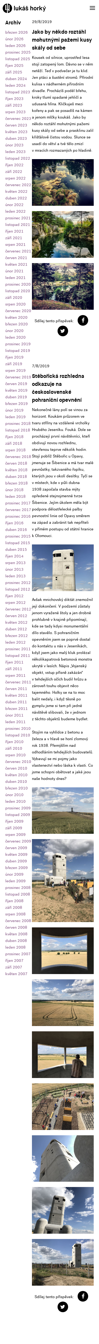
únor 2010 (14, 794)
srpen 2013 (15, 562)
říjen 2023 (14, 98)
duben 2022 (16, 198)
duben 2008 (16, 940)
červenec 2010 (18, 761)
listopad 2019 (17, 350)
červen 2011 (16, 688)
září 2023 (13, 105)
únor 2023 (14, 145)
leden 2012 (15, 642)
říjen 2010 (14, 741)
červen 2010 (16, 768)
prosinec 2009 (18, 808)
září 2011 (13, 668)
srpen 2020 (15, 304)
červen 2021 (16, 257)
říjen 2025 (14, 65)
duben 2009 (16, 861)
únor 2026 (14, 39)
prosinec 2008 (18, 887)
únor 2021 (14, 271)
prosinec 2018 (18, 423)
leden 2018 (15, 496)
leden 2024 (15, 85)
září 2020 (13, 297)
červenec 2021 (18, 251)
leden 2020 (15, 337)
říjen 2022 (14, 165)
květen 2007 (16, 973)
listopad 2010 (17, 735)
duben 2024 (16, 78)
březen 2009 (16, 867)
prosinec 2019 (18, 344)
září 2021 (13, 237)
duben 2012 (16, 629)
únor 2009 (14, 874)
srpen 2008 (15, 914)
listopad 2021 (17, 224)
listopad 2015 (17, 542)
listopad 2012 (17, 589)
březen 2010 (16, 788)
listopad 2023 (17, 92)
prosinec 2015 (18, 536)
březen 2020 (16, 324)
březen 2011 (16, 708)
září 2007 (13, 967)
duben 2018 (16, 476)
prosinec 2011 (18, 649)
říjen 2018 (14, 436)
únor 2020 (14, 330)
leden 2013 (15, 576)
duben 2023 (16, 138)
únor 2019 (14, 410)
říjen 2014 (14, 556)
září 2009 (13, 828)
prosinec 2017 (18, 503)
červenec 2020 (18, 310)
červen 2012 (16, 615)
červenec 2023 (18, 118)
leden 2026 (15, 45)
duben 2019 (16, 397)
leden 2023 (15, 151)
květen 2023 (16, 131)
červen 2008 (16, 927)
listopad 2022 (17, 158)
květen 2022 (16, 191)
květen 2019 (16, 390)
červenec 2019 (18, 377)
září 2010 (13, 748)
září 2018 (13, 443)
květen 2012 (16, 622)
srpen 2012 (15, 602)
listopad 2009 (17, 814)
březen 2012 (16, 635)
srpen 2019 (15, 370)
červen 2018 (16, 463)
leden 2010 (15, 801)
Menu (91, 4)
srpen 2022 (15, 178)
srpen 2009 (15, 834)
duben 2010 (16, 781)
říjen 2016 (14, 523)
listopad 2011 (17, 655)
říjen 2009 (14, 821)
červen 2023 (16, 125)
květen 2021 (16, 264)
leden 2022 (15, 211)
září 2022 (13, 171)
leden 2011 (15, 721)
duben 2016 (16, 529)
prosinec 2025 (18, 52)
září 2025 (13, 72)
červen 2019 (16, 383)
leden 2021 (15, 277)
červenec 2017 (18, 509)
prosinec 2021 (18, 218)
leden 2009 (15, 881)
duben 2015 (16, 549)
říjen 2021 (14, 231)
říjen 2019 (14, 357)
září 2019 (13, 363)
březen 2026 (16, 32)
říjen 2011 (14, 662)
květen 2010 (16, 775)
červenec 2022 (18, 184)
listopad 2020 (17, 291)
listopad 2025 (17, 58)
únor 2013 (14, 569)
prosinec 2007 (18, 954)
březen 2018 (16, 483)
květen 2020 (16, 317)
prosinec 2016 (18, 516)
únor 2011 (14, 715)
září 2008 (13, 907)
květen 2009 (16, 854)
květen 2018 (16, 470)
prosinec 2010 (18, 728)
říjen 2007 (14, 960)
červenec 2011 (18, 682)
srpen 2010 (15, 755)
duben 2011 (16, 702)
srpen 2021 (15, 244)
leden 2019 (15, 416)
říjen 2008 (14, 900)
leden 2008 (15, 947)
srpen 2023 (15, 112)
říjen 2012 (14, 596)
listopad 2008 (17, 894)
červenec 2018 (18, 456)
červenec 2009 (18, 841)
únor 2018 (14, 489)
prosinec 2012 (18, 582)
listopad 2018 (17, 430)
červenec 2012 (18, 609)
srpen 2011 (15, 675)
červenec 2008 (18, 920)
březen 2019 (16, 403)
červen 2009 (16, 847)
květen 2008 (16, 934)
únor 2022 (14, 204)
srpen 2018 (15, 450)
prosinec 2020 (18, 284)
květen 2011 (16, 695)
